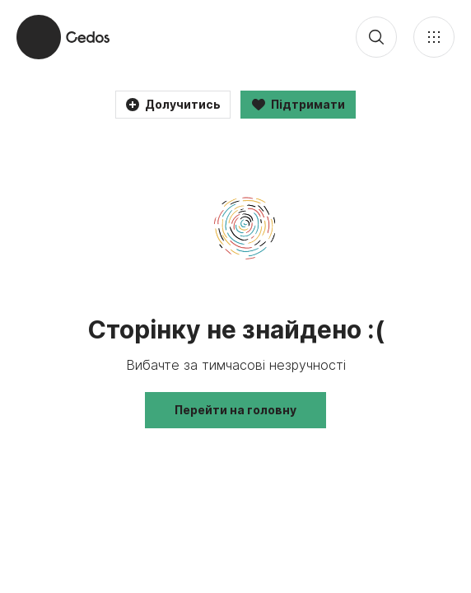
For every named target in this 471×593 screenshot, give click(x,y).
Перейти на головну (235, 410)
